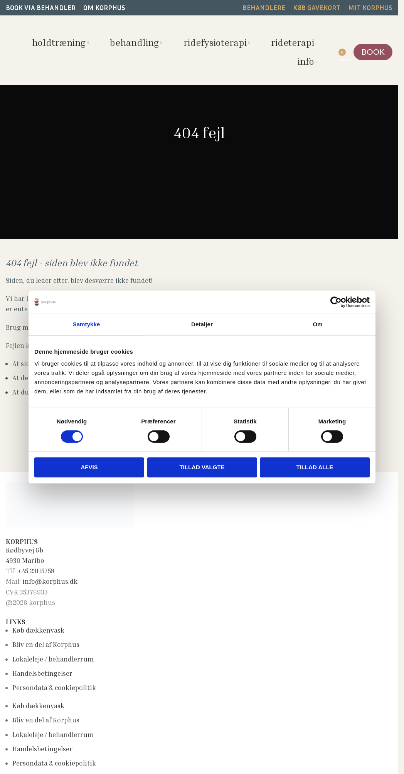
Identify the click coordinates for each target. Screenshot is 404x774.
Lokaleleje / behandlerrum (53, 659)
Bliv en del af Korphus (45, 644)
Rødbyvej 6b (24, 550)
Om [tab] (317, 324)
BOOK (373, 51)
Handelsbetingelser (42, 673)
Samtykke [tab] (86, 324)
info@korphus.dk (49, 581)
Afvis (89, 467)
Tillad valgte (201, 467)
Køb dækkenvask (38, 630)
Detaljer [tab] (202, 324)
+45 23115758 (35, 571)
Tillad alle (314, 467)
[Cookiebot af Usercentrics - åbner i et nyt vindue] (336, 302)
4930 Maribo (25, 560)
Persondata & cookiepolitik (54, 687)
